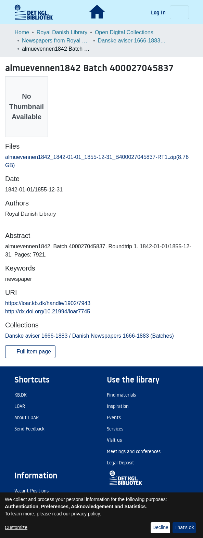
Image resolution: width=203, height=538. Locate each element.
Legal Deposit (120, 463)
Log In (159, 12)
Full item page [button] (30, 351)
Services (115, 429)
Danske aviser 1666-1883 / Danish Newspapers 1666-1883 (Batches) (132, 40)
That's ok (184, 527)
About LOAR (26, 417)
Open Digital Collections (124, 32)
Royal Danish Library (62, 32)
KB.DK (20, 395)
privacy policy (86, 513)
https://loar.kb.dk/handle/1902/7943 (47, 303)
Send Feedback (29, 429)
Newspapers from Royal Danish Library (56, 40)
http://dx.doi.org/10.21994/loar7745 (47, 311)
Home (22, 32)
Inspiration (118, 406)
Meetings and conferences (134, 451)
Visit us (114, 440)
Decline (160, 527)
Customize (16, 527)
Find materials (121, 395)
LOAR (19, 406)
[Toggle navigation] (179, 12)
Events (114, 417)
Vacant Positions (31, 491)
